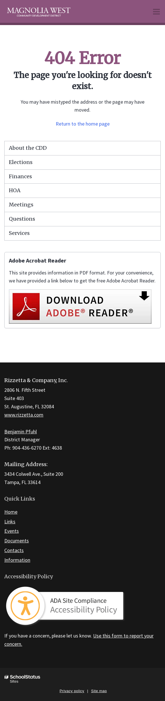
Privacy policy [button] (72, 691)
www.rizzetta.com (23, 414)
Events (11, 531)
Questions (22, 219)
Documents (16, 540)
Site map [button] (99, 691)
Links (9, 521)
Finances (20, 176)
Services (19, 233)
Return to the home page (83, 123)
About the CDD (28, 148)
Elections (21, 162)
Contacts (14, 550)
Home (10, 512)
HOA (15, 190)
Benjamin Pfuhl (20, 431)
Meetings (21, 204)
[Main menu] (156, 11)
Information (17, 560)
